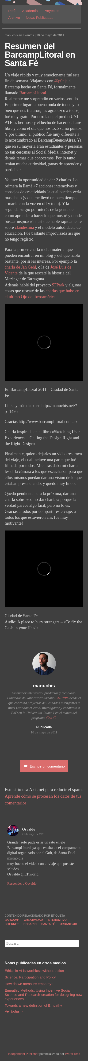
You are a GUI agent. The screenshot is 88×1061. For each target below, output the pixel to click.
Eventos (28, 35)
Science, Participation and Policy (30, 977)
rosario (30, 924)
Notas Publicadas (39, 18)
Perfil (12, 11)
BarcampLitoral (32, 93)
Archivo (14, 18)
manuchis (11, 35)
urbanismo (68, 924)
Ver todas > (14, 1011)
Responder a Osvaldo (22, 883)
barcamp (12, 920)
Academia (30, 11)
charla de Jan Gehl (20, 267)
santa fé (48, 924)
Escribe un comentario (44, 766)
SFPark (58, 285)
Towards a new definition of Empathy (33, 1005)
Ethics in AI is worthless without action (34, 971)
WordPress (72, 1054)
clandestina (24, 227)
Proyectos (51, 11)
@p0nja (61, 81)
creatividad (33, 920)
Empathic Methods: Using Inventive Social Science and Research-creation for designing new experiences (43, 994)
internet (12, 924)
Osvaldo (28, 829)
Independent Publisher (23, 1054)
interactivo (56, 920)
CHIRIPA (62, 698)
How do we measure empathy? (29, 984)
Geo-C (51, 718)
